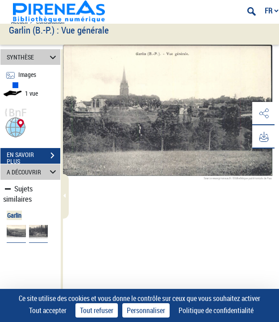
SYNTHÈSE (33, 57)
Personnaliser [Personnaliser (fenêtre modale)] (146, 310)
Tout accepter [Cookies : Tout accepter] (48, 310)
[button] (15, 126)
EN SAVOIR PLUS (33, 156)
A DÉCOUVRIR (33, 172)
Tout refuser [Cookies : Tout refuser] (96, 310)
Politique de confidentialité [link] (216, 310)
